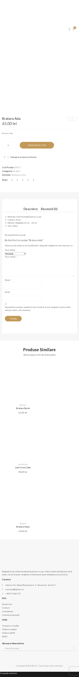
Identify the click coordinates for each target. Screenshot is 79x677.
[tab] (31, 209)
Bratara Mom (70, 119)
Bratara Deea (23, 526)
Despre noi (7, 604)
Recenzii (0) (49, 209)
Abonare (73, 648)
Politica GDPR (8, 633)
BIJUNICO (32, 666)
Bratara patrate (75, 119)
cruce (23, 174)
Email (8, 292)
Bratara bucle (23, 408)
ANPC (5, 636)
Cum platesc (7, 611)
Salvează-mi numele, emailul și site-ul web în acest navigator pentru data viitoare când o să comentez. (38, 308)
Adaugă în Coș (37, 145)
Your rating (11, 250)
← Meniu (4, 4)
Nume (8, 280)
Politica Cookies (9, 629)
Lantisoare (23, 464)
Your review (11, 257)
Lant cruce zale (23, 467)
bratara (15, 174)
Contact (6, 608)
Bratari (16, 171)
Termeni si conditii (10, 626)
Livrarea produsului (10, 615)
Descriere (30, 209)
